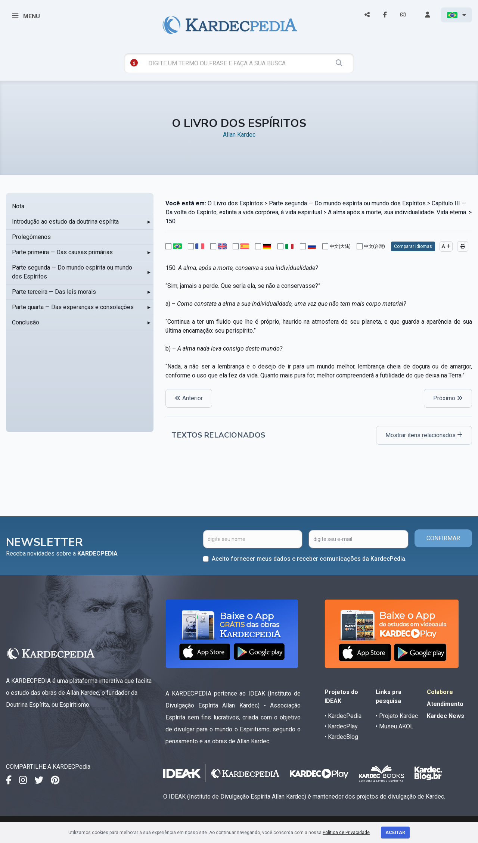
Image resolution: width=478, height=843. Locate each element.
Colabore (440, 692)
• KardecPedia (343, 715)
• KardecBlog (341, 736)
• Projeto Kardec (397, 715)
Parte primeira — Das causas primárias (62, 252)
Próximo (448, 398)
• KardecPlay (341, 726)
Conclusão (25, 322)
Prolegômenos (31, 236)
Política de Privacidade (346, 832)
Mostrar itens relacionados (424, 435)
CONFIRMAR (443, 538)
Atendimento (445, 703)
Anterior (189, 398)
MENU (26, 15)
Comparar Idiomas (413, 246)
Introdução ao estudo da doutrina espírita (65, 221)
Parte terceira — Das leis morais (54, 291)
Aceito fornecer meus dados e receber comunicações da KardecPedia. (309, 558)
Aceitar (395, 832)
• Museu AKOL (394, 726)
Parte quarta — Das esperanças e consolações (73, 307)
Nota (18, 206)
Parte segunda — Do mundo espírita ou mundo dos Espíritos (72, 272)
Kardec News (445, 715)
